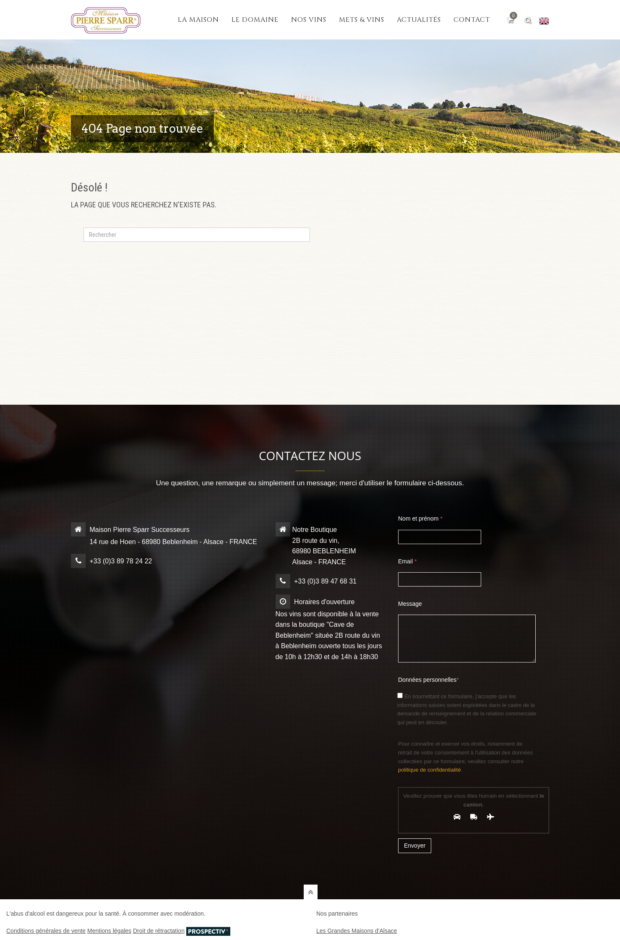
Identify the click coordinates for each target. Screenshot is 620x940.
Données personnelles (428, 679)
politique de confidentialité (429, 770)
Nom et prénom (420, 518)
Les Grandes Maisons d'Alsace (356, 930)
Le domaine (255, 19)
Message (410, 603)
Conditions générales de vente (46, 930)
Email (407, 561)
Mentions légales (109, 930)
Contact (471, 19)
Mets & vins (361, 19)
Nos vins (308, 19)
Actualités (419, 19)
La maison (198, 19)
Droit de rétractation (159, 930)
